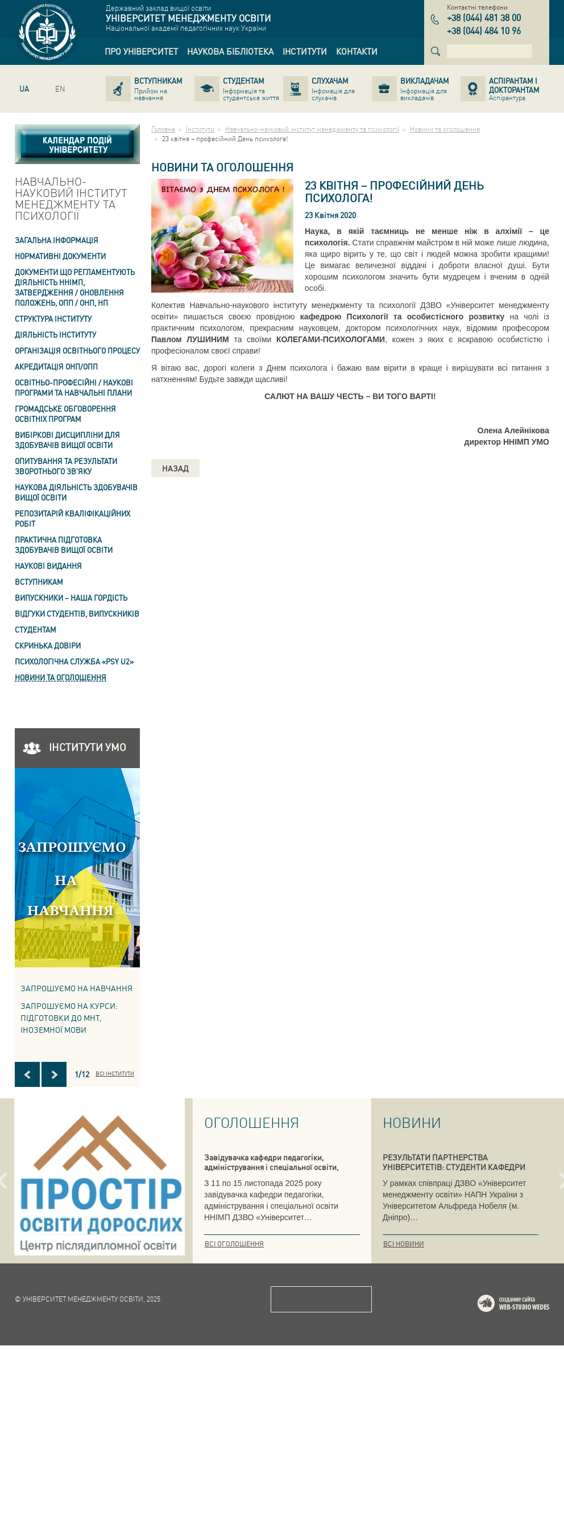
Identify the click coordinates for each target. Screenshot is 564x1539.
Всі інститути (115, 1073)
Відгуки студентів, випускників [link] (77, 613)
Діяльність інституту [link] (55, 334)
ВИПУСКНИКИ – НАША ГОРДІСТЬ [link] (71, 597)
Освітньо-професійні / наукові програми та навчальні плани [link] (74, 387)
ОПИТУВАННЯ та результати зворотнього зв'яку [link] (66, 466)
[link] (141, 51)
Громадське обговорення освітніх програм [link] (65, 414)
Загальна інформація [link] (56, 240)
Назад (175, 468)
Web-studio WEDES (528, 1498)
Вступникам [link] (39, 581)
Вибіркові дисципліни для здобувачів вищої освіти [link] (67, 440)
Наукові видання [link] (48, 566)
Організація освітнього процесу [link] (77, 350)
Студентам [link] (35, 629)
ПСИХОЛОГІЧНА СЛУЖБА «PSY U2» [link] (74, 661)
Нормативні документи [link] (60, 256)
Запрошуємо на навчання (76, 988)
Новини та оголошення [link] (60, 677)
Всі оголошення (234, 1244)
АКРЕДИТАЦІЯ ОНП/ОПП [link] (56, 366)
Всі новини (403, 1244)
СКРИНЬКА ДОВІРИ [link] (48, 645)
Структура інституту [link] (53, 318)
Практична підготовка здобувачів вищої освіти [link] (64, 545)
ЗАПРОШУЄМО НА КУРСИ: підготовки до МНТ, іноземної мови (69, 1017)
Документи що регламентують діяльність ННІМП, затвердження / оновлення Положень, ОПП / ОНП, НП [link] (75, 287)
